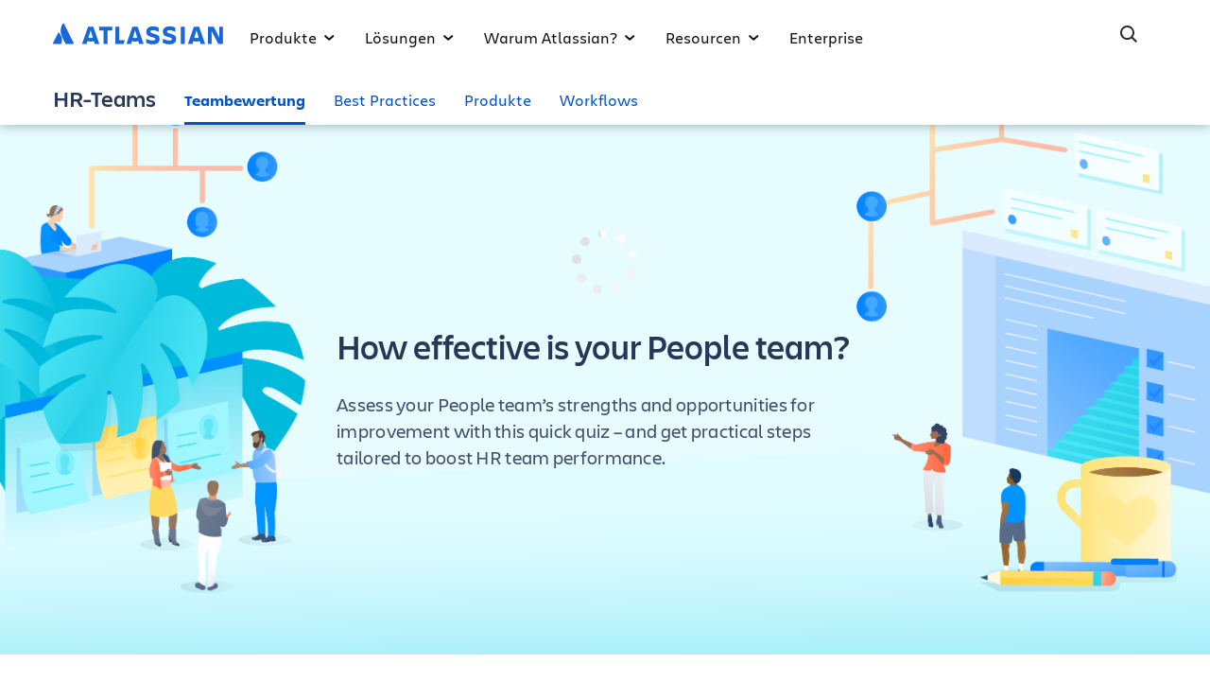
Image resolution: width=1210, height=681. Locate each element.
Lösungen (409, 37)
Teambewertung (244, 100)
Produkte (292, 37)
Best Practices (385, 100)
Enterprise (826, 37)
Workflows (599, 100)
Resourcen (712, 37)
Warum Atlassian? (559, 37)
